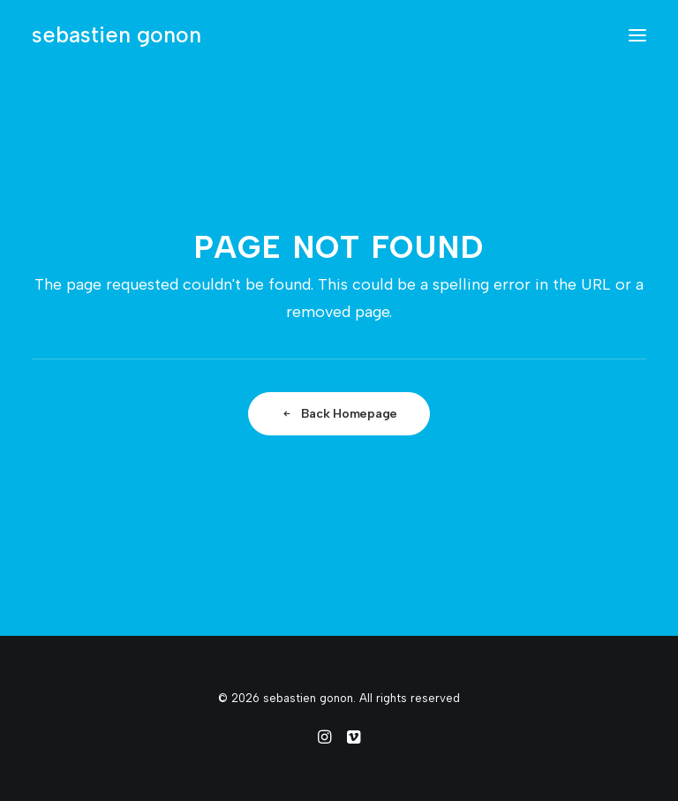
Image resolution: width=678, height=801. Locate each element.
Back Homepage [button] (339, 413)
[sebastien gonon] (116, 35)
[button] (637, 35)
